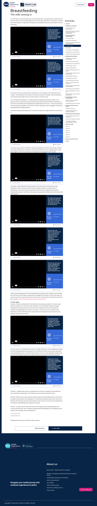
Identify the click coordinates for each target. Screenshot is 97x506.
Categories (80, 5)
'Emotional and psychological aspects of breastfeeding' (31, 299)
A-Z (91, 5)
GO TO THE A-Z (86, 490)
